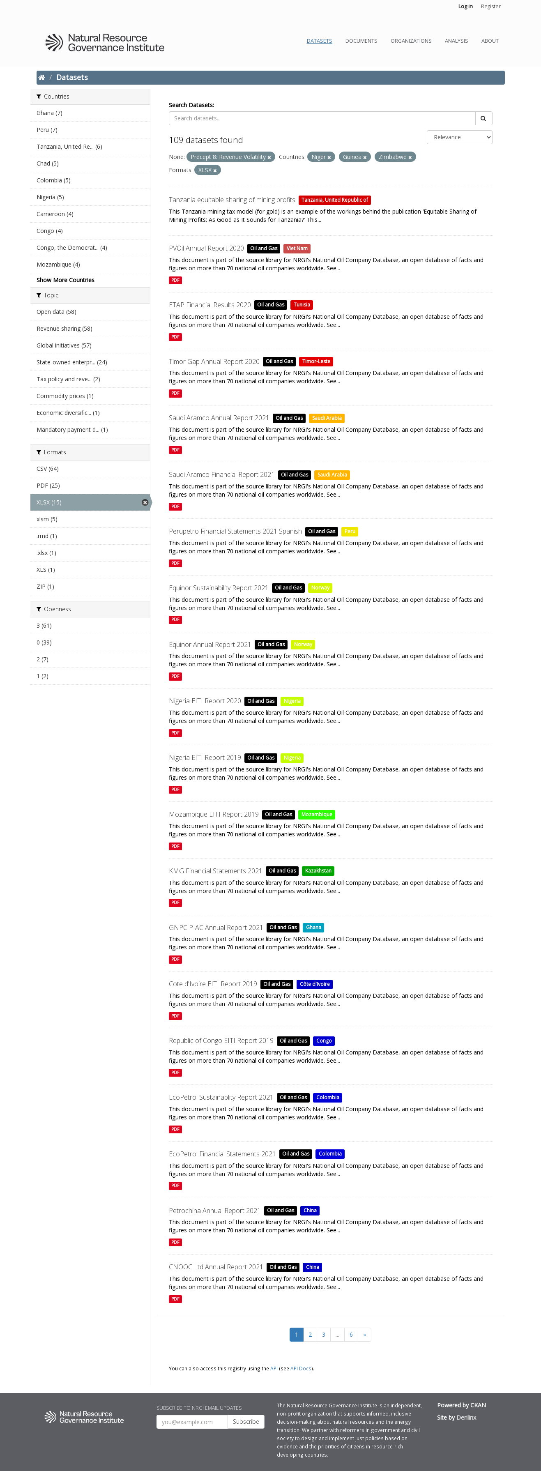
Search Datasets (191, 105)
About (490, 40)
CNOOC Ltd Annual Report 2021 (216, 1266)
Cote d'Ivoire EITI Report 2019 (213, 983)
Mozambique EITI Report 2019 (214, 814)
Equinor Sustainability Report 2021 (219, 587)
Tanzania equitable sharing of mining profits (232, 199)
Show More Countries (65, 280)
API (274, 1368)
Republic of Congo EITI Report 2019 (221, 1040)
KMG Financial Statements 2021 (215, 870)
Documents (361, 40)
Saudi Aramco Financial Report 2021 (222, 474)
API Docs (300, 1368)
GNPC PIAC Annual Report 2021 (216, 927)
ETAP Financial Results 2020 (210, 304)
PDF (175, 280)
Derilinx (466, 1417)
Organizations (411, 40)
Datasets (319, 40)
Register (491, 6)
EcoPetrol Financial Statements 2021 (222, 1153)
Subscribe (246, 1421)
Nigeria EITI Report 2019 (205, 757)
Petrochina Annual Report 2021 (215, 1210)
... (337, 1334)
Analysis (456, 40)
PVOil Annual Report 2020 (206, 248)
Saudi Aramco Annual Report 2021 (219, 417)
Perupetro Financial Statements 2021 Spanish (235, 531)
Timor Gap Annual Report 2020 (214, 361)
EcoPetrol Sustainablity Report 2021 (221, 1097)
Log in (465, 6)
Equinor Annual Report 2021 (210, 644)
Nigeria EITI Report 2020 (205, 700)
